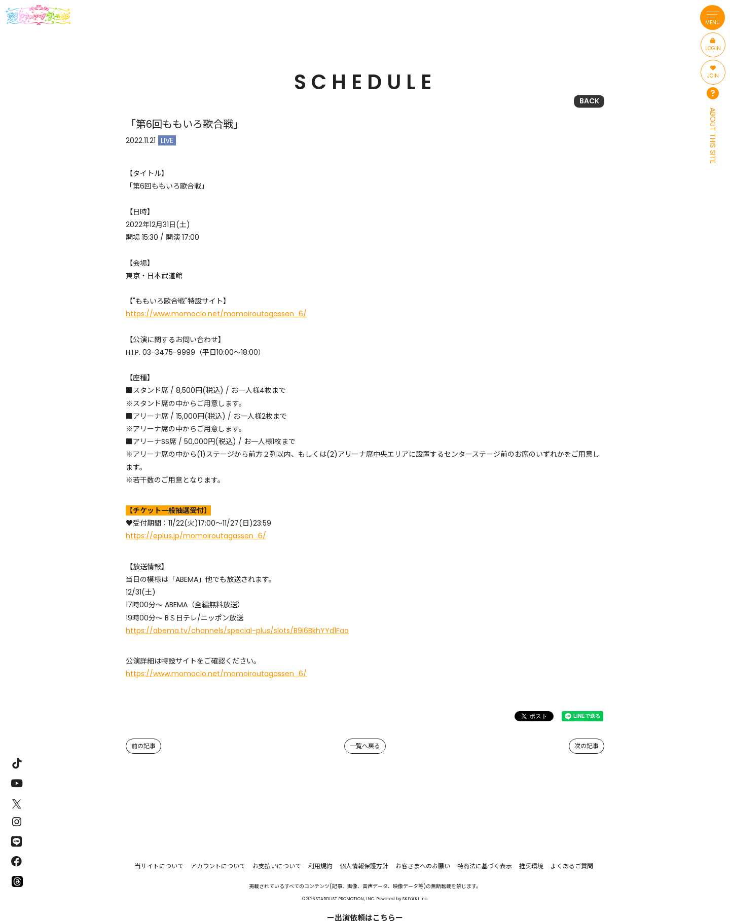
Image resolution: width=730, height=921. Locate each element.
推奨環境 (531, 866)
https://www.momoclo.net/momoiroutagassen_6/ (216, 314)
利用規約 (320, 866)
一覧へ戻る (365, 746)
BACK (589, 101)
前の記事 (143, 746)
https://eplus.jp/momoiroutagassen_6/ (196, 536)
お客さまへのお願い (422, 866)
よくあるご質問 (572, 866)
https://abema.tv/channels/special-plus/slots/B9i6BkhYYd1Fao (237, 630)
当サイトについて (159, 866)
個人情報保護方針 (364, 866)
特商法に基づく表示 (484, 866)
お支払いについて (276, 866)
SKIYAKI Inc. (415, 899)
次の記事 (586, 746)
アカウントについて (218, 866)
